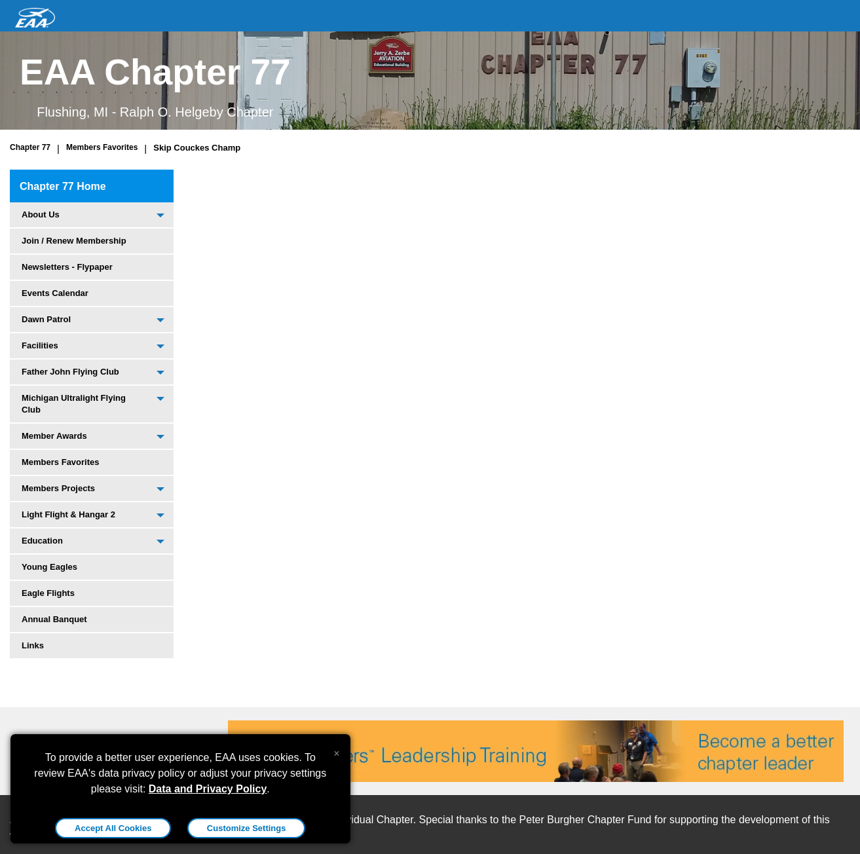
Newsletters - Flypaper (67, 267)
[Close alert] (336, 750)
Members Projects (58, 488)
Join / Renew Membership (74, 241)
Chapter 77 (30, 147)
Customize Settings (246, 828)
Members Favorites (102, 147)
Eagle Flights (48, 593)
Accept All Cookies (113, 828)
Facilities (40, 345)
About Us (41, 214)
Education (42, 541)
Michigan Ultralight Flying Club (74, 404)
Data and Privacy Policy (208, 788)
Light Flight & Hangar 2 (68, 514)
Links (33, 645)
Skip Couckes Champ (196, 148)
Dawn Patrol (46, 319)
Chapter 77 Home (63, 186)
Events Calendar (55, 293)
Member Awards (54, 436)
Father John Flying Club (70, 372)
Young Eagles (49, 567)
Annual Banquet (54, 619)
